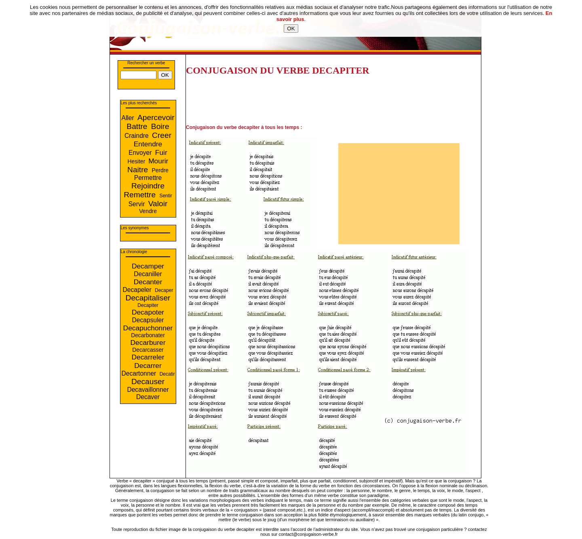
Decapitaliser (148, 298)
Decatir (167, 374)
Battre (138, 126)
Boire (160, 126)
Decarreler (147, 357)
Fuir (161, 152)
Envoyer (141, 152)
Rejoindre (147, 186)
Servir (138, 204)
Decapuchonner (148, 328)
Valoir (158, 203)
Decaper (164, 290)
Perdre (160, 170)
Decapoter (148, 312)
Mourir (158, 161)
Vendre (148, 211)
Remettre (141, 194)
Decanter (148, 282)
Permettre (148, 177)
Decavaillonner (148, 389)
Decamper (148, 266)
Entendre (148, 144)
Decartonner (140, 373)
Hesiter (137, 162)
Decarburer (148, 342)
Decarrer (148, 365)
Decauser (147, 381)
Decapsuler (148, 320)
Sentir (165, 196)
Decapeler (138, 289)
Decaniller (148, 274)
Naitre (138, 169)
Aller (129, 117)
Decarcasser (147, 350)
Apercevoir (156, 117)
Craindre (137, 135)
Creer (161, 135)
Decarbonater (148, 335)
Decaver (148, 396)
